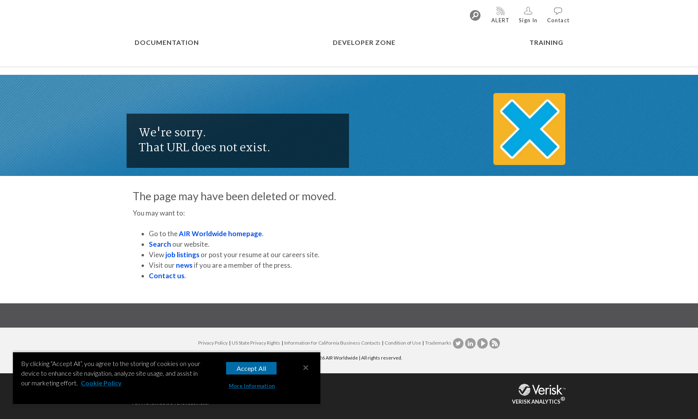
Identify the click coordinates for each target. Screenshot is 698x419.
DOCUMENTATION (167, 42)
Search (160, 244)
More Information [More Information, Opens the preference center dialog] (252, 386)
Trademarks (438, 343)
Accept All (252, 368)
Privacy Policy (213, 343)
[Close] (306, 368)
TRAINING (546, 42)
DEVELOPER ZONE (364, 42)
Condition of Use (403, 343)
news (184, 265)
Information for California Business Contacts (332, 343)
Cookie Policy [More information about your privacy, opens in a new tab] (101, 383)
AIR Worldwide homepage (220, 233)
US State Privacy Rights (256, 343)
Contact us (166, 275)
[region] (166, 378)
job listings (182, 254)
